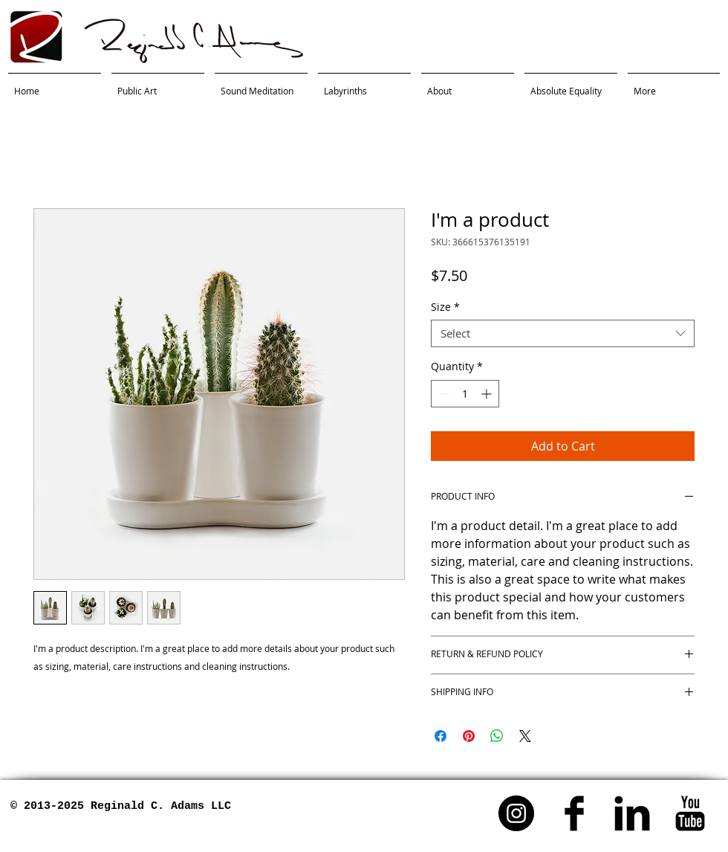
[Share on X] (525, 736)
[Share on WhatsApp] (497, 736)
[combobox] (563, 334)
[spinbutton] (465, 394)
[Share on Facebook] (440, 736)
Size (445, 307)
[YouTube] (690, 813)
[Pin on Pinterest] (469, 736)
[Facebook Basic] (574, 813)
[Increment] (487, 394)
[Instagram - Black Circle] (516, 813)
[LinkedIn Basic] (632, 813)
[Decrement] (442, 394)
